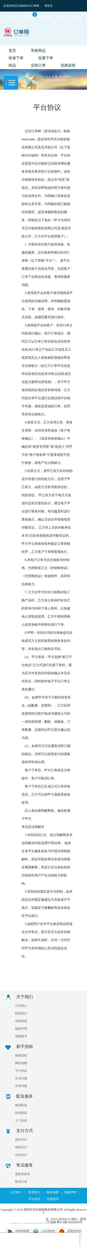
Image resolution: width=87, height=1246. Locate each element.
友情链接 (21, 1021)
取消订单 (21, 1181)
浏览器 (76, 17)
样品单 (30, 17)
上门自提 (21, 1120)
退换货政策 (22, 1174)
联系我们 (21, 1013)
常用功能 (21, 1086)
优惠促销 (68, 65)
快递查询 (53, 1199)
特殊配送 (21, 1112)
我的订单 (13, 17)
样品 (12, 65)
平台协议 (21, 1070)
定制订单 (38, 65)
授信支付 (21, 1139)
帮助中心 (61, 17)
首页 (12, 50)
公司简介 (21, 1005)
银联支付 (21, 1147)
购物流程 (21, 1055)
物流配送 (21, 1105)
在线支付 (21, 1155)
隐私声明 (21, 1028)
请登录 (48, 5)
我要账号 (21, 1036)
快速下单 (16, 58)
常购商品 (38, 50)
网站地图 (21, 1063)
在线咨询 (45, 17)
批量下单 (45, 58)
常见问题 (21, 1078)
